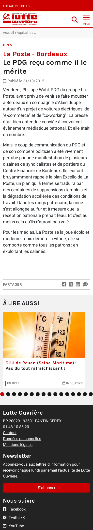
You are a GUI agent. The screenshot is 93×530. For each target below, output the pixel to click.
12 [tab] (67, 394)
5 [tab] (26, 394)
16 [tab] (91, 394)
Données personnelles (22, 438)
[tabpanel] (44, 350)
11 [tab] (61, 394)
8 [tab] (44, 394)
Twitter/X (14, 517)
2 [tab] (8, 394)
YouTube (13, 526)
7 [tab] (38, 394)
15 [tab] (85, 394)
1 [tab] (2, 394)
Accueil (8, 33)
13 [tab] (73, 394)
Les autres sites (16, 6)
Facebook (14, 509)
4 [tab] (20, 394)
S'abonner (46, 487)
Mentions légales (17, 444)
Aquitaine (24, 33)
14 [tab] (79, 394)
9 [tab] (49, 394)
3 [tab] (14, 394)
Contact (9, 432)
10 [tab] (55, 394)
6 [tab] (32, 394)
